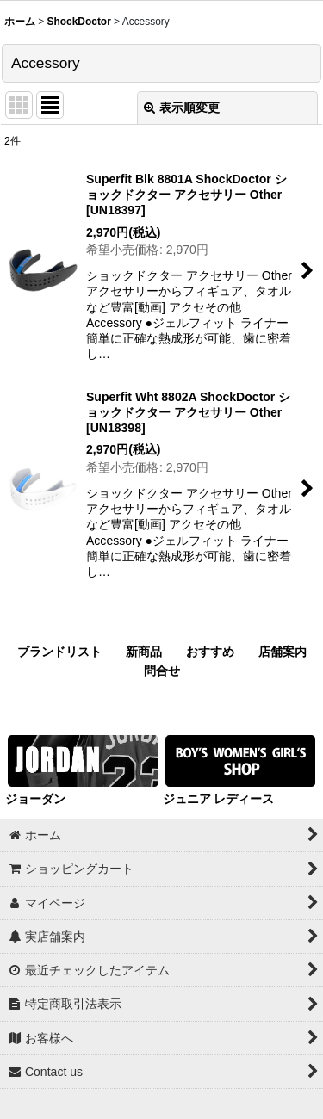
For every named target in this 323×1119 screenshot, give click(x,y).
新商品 (144, 651)
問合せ (162, 670)
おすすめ (210, 651)
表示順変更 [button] (182, 107)
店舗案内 (282, 651)
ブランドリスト (59, 651)
